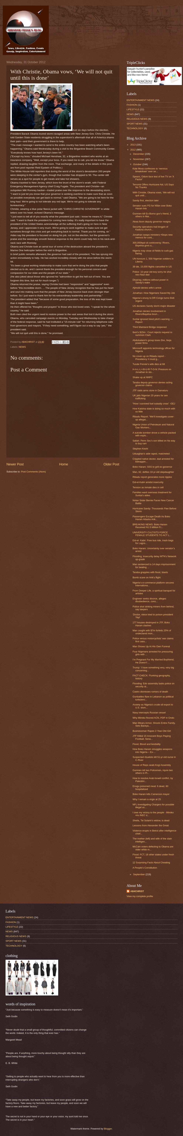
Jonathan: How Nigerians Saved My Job (154, 293)
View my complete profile (140, 896)
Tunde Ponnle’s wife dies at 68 (149, 364)
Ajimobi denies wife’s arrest (147, 287)
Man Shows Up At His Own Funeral (151, 646)
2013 (133, 144)
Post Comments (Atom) (33, 471)
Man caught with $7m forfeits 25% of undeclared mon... (152, 632)
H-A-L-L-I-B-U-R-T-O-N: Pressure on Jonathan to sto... (152, 370)
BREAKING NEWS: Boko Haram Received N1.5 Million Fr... (150, 526)
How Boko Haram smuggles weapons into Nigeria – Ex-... (152, 750)
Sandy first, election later (146, 200)
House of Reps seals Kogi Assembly (152, 765)
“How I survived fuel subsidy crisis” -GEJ (154, 403)
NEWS (22, 346)
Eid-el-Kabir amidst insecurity (148, 482)
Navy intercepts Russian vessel (149, 712)
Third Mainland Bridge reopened (150, 327)
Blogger (108, 1128)
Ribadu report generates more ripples (152, 477)
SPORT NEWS (135, 123)
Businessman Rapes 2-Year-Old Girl (152, 731)
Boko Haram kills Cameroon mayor (151, 794)
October (137, 164)
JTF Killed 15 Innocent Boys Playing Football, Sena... (152, 737)
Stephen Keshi (140, 448)
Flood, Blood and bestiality (146, 744)
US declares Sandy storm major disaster (154, 306)
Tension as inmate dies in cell (148, 487)
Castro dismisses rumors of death (150, 691)
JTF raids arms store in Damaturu (150, 390)
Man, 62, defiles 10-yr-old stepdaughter (153, 472)
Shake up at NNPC (143, 377)
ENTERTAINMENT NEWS (140, 100)
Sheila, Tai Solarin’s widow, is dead (151, 820)
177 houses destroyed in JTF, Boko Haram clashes (151, 624)
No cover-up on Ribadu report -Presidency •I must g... (149, 357)
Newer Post (15, 464)
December (139, 154)
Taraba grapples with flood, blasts (150, 572)
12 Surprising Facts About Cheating (151, 862)
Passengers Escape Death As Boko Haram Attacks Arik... (151, 518)
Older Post (111, 464)
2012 (133, 149)
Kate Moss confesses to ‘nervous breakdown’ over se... (150, 170)
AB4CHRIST (137, 891)
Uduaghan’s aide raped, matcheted (151, 453)
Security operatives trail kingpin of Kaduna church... (150, 228)
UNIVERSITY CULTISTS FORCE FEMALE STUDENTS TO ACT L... (152, 534)
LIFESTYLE (133, 109)
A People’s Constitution (145, 867)
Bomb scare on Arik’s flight (146, 577)
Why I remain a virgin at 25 (147, 799)
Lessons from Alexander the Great (151, 825)
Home (63, 464)
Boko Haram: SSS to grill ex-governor (152, 466)
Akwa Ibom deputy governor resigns (151, 221)
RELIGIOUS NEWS (137, 119)
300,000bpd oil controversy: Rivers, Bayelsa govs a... (151, 244)
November (139, 159)
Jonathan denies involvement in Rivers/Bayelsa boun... (149, 312)
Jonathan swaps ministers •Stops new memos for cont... (152, 236)
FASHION (132, 104)
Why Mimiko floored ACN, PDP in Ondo (153, 717)
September (139, 874)
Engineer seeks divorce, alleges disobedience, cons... (149, 600)
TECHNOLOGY (135, 128)
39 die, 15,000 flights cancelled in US (152, 266)
